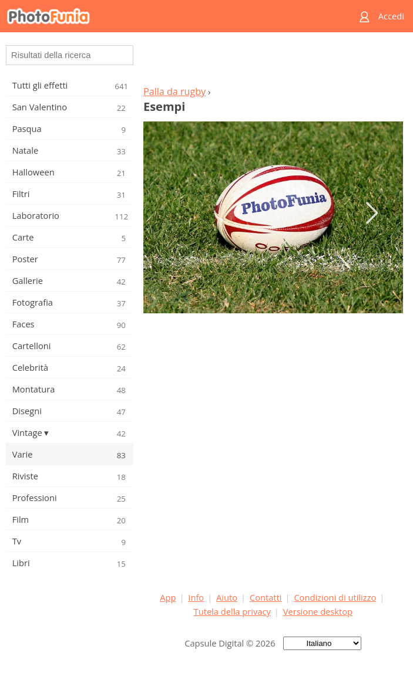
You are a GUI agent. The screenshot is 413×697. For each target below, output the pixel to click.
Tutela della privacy (232, 611)
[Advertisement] (273, 62)
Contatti (266, 597)
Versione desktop (317, 611)
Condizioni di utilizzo (335, 597)
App (168, 597)
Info (196, 597)
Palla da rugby (174, 91)
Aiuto (226, 597)
